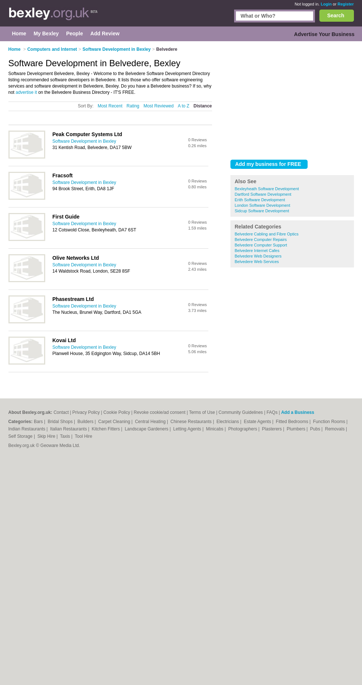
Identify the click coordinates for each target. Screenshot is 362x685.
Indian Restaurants (27, 429)
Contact (61, 412)
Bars (39, 421)
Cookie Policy (116, 412)
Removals (335, 429)
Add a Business (297, 412)
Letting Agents (187, 429)
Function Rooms (330, 421)
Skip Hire (47, 436)
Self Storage (21, 436)
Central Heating (151, 421)
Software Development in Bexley (84, 141)
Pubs (316, 429)
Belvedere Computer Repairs (261, 239)
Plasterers (272, 429)
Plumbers (297, 429)
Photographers (243, 429)
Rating (132, 106)
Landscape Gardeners (147, 429)
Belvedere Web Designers (258, 256)
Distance (202, 106)
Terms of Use (202, 412)
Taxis (65, 436)
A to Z (183, 106)
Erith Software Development (260, 200)
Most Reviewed (158, 106)
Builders (86, 421)
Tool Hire (83, 436)
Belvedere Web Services (257, 261)
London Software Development (262, 205)
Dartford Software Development (263, 194)
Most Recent (110, 106)
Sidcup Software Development (262, 211)
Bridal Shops (61, 421)
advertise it (26, 92)
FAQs (271, 412)
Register (345, 4)
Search (335, 15)
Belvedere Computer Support (261, 245)
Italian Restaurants (69, 429)
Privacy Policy (86, 412)
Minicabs (215, 429)
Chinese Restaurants (192, 421)
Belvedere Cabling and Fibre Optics (267, 234)
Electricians (228, 421)
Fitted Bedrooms (292, 421)
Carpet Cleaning (114, 421)
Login (326, 4)
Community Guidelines (241, 412)
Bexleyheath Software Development (267, 189)
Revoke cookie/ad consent (160, 412)
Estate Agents (258, 421)
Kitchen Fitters (106, 429)
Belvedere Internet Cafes (257, 250)
